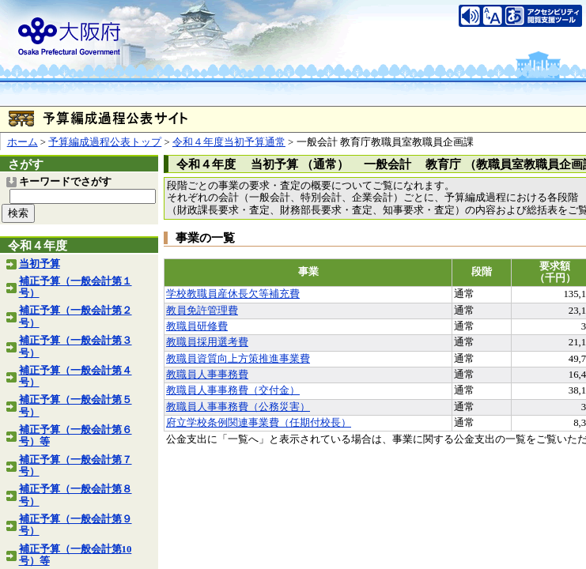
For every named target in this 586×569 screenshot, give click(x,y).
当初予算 (39, 263)
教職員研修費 (197, 326)
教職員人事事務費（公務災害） (238, 407)
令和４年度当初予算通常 (228, 142)
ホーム (22, 142)
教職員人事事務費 (207, 374)
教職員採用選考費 (207, 342)
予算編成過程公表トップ (104, 142)
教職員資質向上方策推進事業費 (238, 358)
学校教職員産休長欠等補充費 (233, 294)
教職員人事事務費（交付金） (233, 390)
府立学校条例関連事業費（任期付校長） (258, 422)
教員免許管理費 (202, 310)
